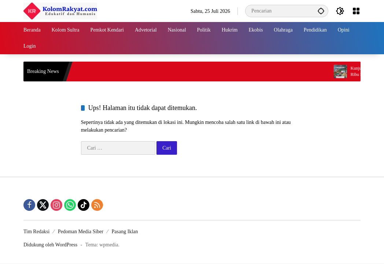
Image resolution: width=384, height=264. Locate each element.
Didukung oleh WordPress (50, 244)
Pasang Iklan (125, 231)
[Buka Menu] (356, 11)
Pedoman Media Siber (80, 231)
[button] (321, 11)
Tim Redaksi (36, 231)
